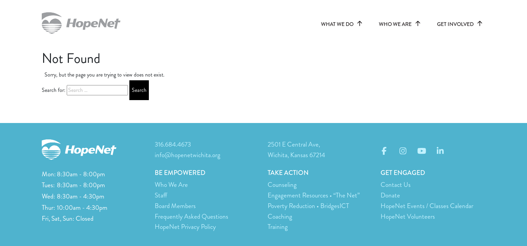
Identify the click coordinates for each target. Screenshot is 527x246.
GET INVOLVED (461, 24)
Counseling (282, 184)
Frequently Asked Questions (191, 216)
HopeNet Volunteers (408, 216)
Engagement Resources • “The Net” (314, 195)
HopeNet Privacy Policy (185, 226)
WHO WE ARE (401, 24)
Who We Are (171, 184)
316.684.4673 (173, 144)
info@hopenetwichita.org (187, 155)
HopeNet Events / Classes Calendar (427, 205)
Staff (161, 195)
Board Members (175, 205)
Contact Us (396, 184)
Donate (390, 195)
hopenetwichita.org (84, 23)
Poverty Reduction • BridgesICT (308, 205)
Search (139, 90)
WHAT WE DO (343, 24)
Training (278, 226)
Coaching (280, 216)
